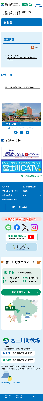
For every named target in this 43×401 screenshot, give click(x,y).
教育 (30, 12)
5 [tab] (23, 128)
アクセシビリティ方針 (10, 191)
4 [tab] (20, 128)
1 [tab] (9, 128)
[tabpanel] (21, 114)
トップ (4, 12)
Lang (25, 4)
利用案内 (5, 187)
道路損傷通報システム (10, 199)
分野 (10, 12)
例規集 (25, 191)
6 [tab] (27, 128)
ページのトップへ (7, 396)
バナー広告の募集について (31, 176)
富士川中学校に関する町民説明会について (22, 58)
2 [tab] (13, 128)
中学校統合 (7, 14)
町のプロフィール (21, 292)
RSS (36, 47)
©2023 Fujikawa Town (10, 382)
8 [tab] (33, 128)
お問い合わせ (22, 207)
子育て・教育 (20, 12)
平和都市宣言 (7, 195)
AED (24, 195)
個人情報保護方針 (29, 187)
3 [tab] (16, 128)
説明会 (17, 14)
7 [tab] (30, 128)
